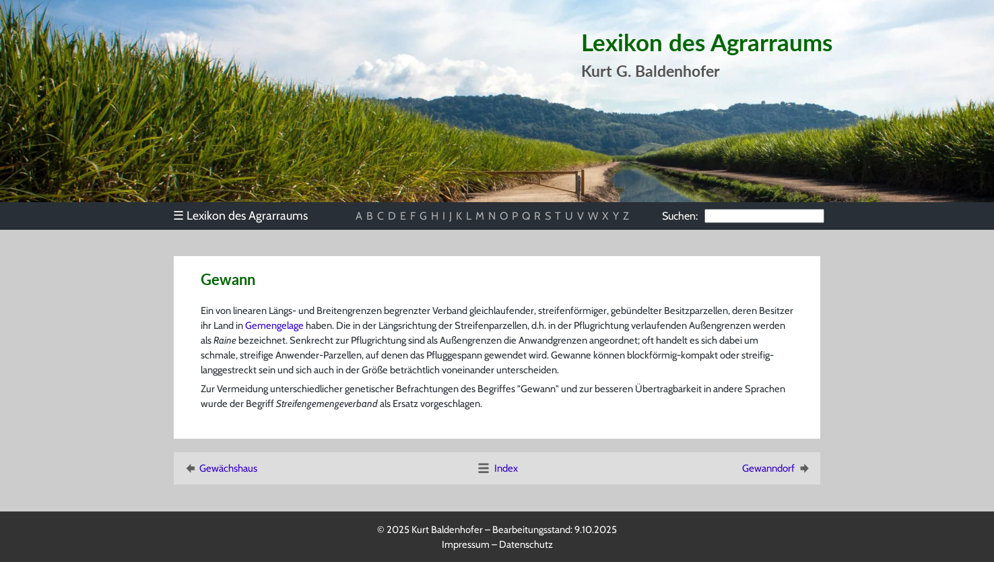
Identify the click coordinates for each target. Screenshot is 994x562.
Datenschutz (526, 544)
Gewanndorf (776, 468)
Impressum (466, 544)
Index (497, 468)
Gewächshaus (220, 468)
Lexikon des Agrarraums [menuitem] (240, 215)
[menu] (246, 215)
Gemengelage (274, 325)
